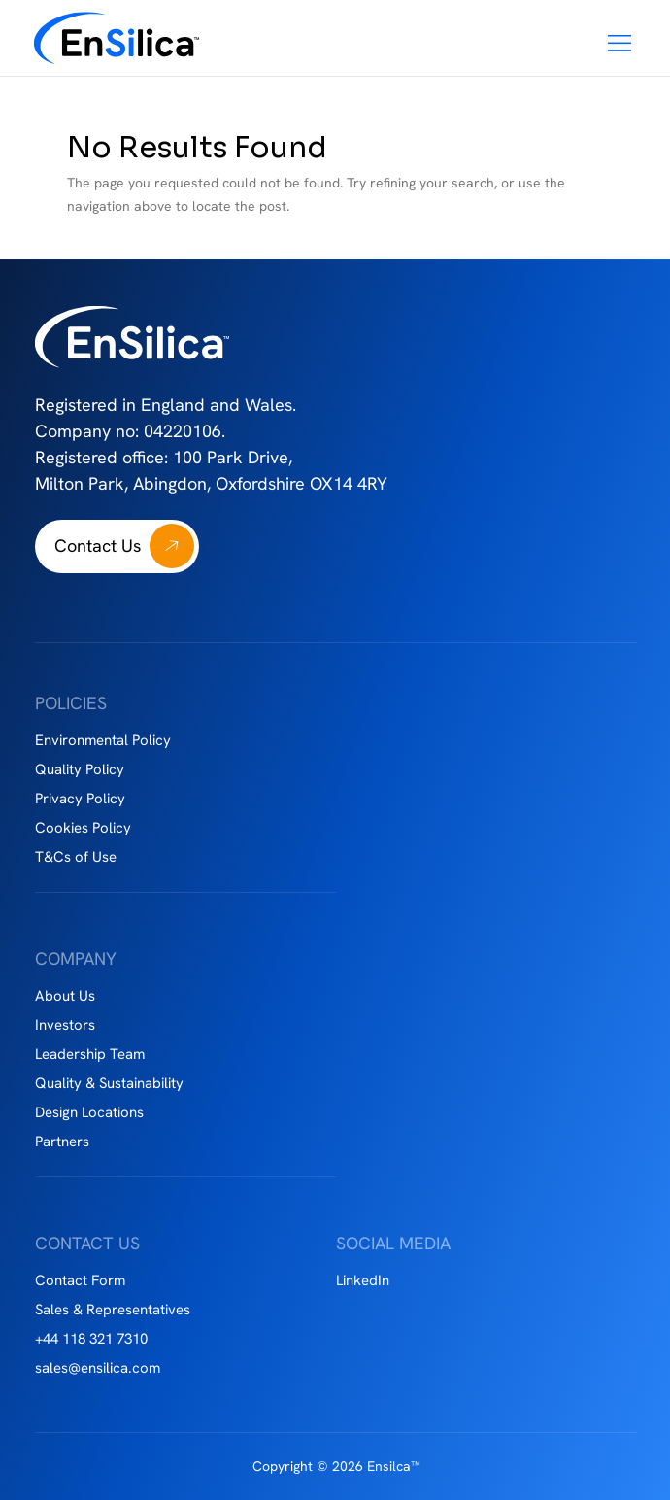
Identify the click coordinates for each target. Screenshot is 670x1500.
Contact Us (97, 545)
